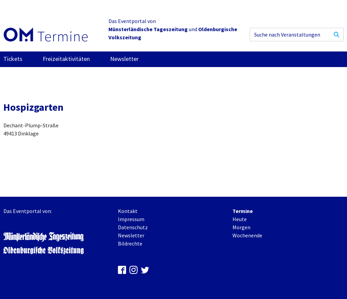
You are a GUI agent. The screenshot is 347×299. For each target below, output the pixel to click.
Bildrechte (130, 243)
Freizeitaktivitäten (66, 59)
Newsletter (124, 59)
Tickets (12, 59)
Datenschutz (133, 227)
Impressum (131, 219)
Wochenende (247, 235)
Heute (239, 219)
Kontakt (128, 211)
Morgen (241, 227)
